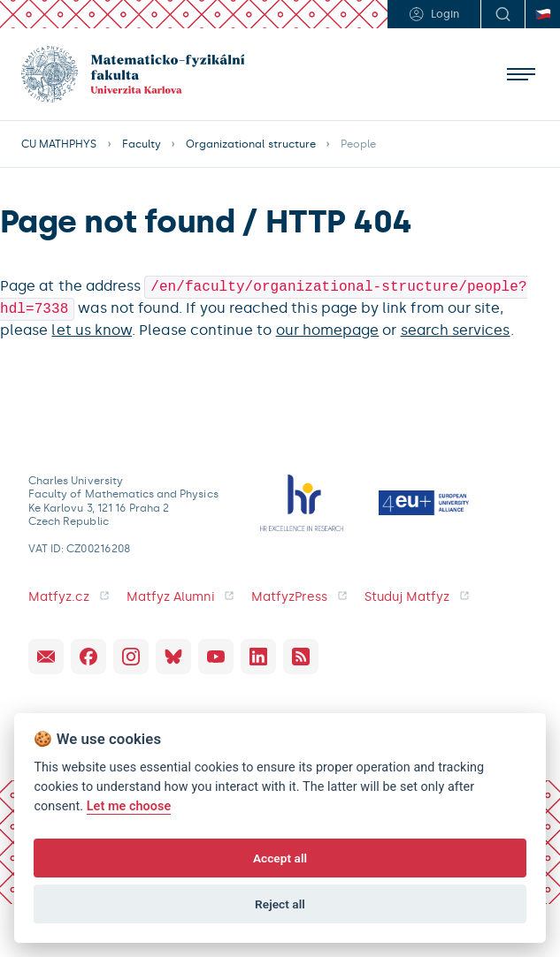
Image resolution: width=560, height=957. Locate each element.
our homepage (328, 326)
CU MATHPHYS (59, 144)
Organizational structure (251, 144)
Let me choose (129, 806)
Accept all (280, 858)
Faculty (141, 144)
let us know (91, 326)
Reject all (280, 904)
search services (455, 326)
